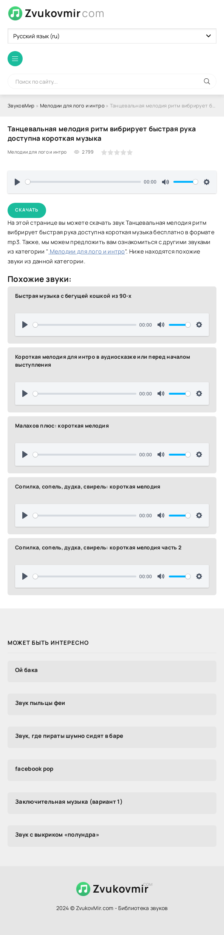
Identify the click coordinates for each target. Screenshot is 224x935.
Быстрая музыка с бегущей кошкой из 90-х (73, 295)
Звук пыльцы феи (40, 703)
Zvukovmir (65, 13)
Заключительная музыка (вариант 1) (69, 802)
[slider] (83, 181)
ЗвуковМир (21, 105)
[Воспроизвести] (17, 182)
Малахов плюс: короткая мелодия (62, 425)
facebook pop (34, 769)
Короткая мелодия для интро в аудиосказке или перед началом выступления (102, 360)
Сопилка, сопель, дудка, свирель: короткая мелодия (88, 486)
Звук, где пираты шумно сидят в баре (69, 736)
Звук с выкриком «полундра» (57, 835)
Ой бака (26, 670)
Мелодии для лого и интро (72, 105)
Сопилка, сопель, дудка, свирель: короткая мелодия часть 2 (98, 547)
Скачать (27, 210)
